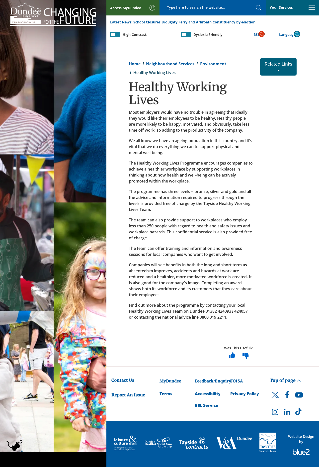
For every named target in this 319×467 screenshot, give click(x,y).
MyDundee (170, 380)
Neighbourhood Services (170, 64)
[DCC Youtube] (299, 396)
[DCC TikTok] (299, 413)
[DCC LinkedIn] (287, 413)
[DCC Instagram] (275, 413)
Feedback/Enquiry (213, 380)
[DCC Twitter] (275, 399)
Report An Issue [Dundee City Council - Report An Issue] (128, 395)
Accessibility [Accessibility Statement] (208, 393)
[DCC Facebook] (287, 396)
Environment (213, 64)
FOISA (236, 380)
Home (135, 64)
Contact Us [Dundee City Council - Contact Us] (122, 380)
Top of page (285, 380)
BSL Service (206, 405)
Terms (166, 393)
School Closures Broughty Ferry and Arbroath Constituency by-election (194, 22)
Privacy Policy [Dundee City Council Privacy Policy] (244, 393)
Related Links (278, 66)
